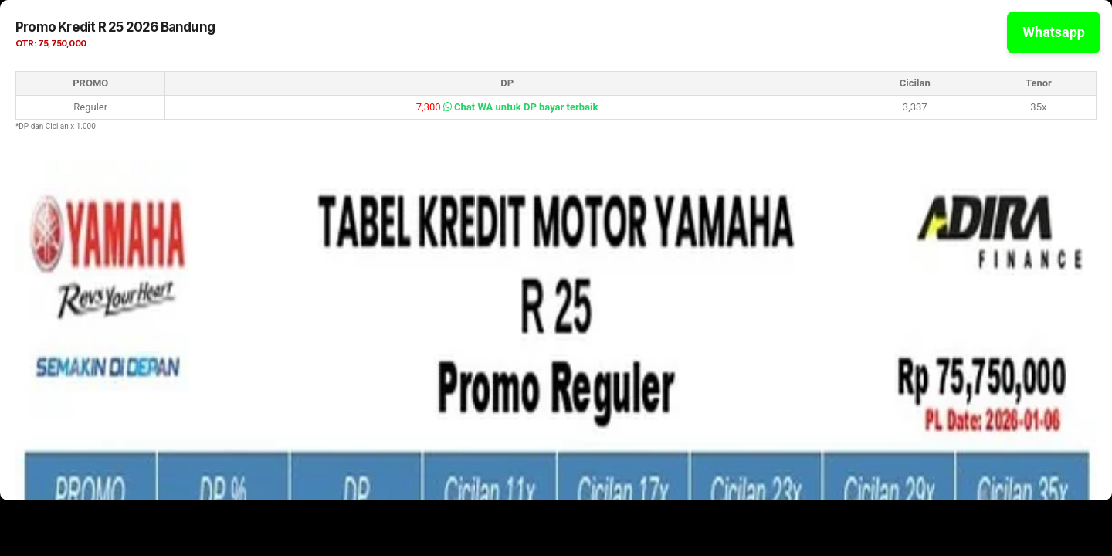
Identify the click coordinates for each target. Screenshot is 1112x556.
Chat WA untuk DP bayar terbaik (520, 107)
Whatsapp (1053, 32)
